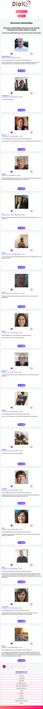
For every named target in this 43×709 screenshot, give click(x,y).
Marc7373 (4, 135)
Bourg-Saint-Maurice (21, 688)
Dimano (3, 646)
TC (2, 213)
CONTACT (39, 707)
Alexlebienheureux (6, 56)
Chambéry (21, 676)
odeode (3, 331)
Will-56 (3, 567)
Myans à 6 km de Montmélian (9, 57)
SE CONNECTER (21, 15)
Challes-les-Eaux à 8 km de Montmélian (11, 215)
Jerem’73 (4, 410)
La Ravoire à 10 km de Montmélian (10, 332)
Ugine (21, 691)
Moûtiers (21, 693)
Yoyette (3, 253)
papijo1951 (4, 370)
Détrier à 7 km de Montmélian (9, 175)
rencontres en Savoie (22, 673)
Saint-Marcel (21, 698)
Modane (21, 696)
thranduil (4, 449)
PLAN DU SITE (32, 707)
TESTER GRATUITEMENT (21, 11)
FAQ (24, 707)
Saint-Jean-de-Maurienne (21, 686)
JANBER (4, 174)
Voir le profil (21, 70)
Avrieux (21, 703)
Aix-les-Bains (21, 678)
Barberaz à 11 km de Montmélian (10, 372)
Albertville (21, 681)
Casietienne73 (5, 95)
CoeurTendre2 (5, 606)
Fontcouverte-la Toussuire (21, 701)
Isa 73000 (4, 488)
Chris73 (3, 292)
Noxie (3, 528)
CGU (27, 707)
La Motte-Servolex (21, 683)
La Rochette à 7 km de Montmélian (10, 97)
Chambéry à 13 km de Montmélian (10, 411)
